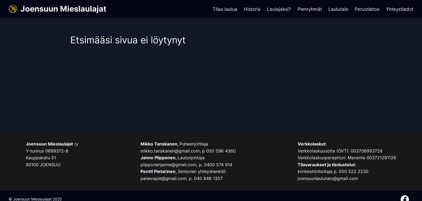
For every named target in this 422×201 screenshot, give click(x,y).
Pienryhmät (309, 9)
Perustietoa (367, 9)
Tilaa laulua (225, 9)
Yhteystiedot (399, 9)
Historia (252, 9)
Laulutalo (338, 9)
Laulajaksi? (279, 9)
